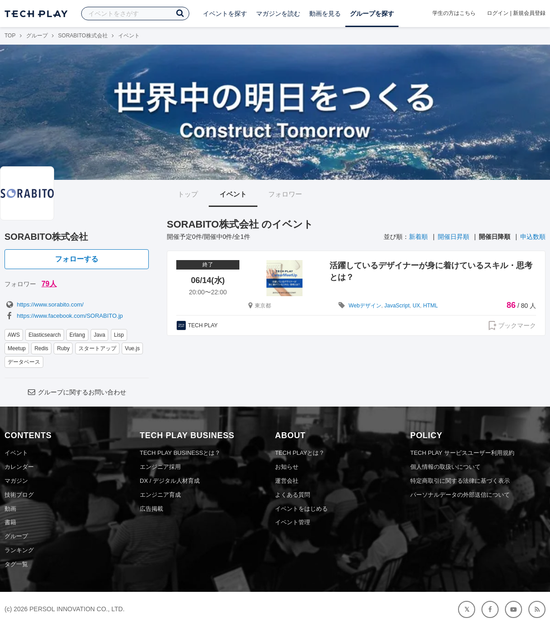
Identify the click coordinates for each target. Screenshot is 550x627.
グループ (37, 35)
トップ (188, 194)
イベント (233, 194)
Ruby (63, 348)
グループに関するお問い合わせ (76, 392)
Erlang (77, 335)
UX (416, 305)
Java (99, 335)
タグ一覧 (16, 564)
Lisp (119, 335)
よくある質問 (292, 494)
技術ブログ (19, 494)
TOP (10, 35)
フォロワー (285, 194)
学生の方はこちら (454, 13)
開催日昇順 (453, 236)
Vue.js (132, 348)
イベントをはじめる (301, 508)
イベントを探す (225, 13)
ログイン (498, 13)
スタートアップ (97, 348)
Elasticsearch (44, 335)
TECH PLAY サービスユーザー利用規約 (462, 452)
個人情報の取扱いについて (445, 466)
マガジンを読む (278, 13)
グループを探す (372, 13)
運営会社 (286, 480)
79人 (49, 284)
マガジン (16, 480)
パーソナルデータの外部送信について (460, 494)
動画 (10, 508)
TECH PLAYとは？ (300, 452)
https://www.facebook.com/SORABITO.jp (64, 315)
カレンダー (19, 466)
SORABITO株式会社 (83, 35)
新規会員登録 (529, 13)
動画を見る (325, 13)
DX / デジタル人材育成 (170, 480)
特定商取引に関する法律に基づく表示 (460, 480)
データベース (24, 362)
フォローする (76, 259)
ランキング (19, 550)
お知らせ (286, 466)
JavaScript (396, 305)
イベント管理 (292, 522)
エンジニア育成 (160, 494)
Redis (41, 348)
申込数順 (532, 236)
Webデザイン (364, 305)
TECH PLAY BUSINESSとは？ (180, 452)
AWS (14, 335)
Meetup (17, 348)
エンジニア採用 (160, 466)
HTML (430, 305)
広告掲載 (151, 508)
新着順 (418, 236)
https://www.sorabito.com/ (44, 304)
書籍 (10, 522)
